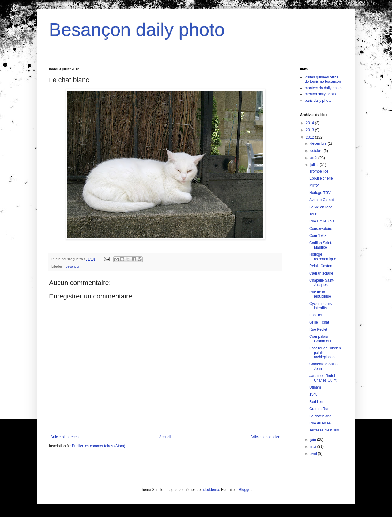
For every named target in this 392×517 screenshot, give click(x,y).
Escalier (315, 315)
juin (313, 439)
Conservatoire (320, 228)
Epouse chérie (321, 178)
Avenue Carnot (321, 200)
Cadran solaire (321, 273)
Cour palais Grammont (320, 338)
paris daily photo (318, 100)
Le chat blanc (320, 416)
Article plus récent (65, 437)
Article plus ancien (265, 437)
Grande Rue (319, 409)
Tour (312, 214)
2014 (310, 123)
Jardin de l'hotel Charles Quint (322, 378)
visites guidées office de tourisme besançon (323, 79)
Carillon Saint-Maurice (320, 245)
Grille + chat (319, 322)
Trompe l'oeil (319, 171)
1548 (313, 394)
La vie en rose (320, 207)
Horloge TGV (320, 193)
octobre (316, 151)
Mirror (314, 185)
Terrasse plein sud (324, 430)
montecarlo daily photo (323, 88)
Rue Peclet (318, 329)
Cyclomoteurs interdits (320, 306)
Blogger (245, 490)
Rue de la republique (320, 294)
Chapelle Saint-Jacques (321, 282)
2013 (310, 130)
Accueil (165, 437)
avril (314, 453)
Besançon (73, 266)
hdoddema (210, 490)
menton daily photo (320, 94)
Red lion (316, 402)
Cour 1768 (317, 236)
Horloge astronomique (322, 256)
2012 (310, 137)
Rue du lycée (320, 423)
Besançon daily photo (137, 29)
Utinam (315, 387)
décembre (319, 143)
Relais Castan (320, 266)
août (314, 158)
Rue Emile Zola (321, 221)
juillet (315, 165)
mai (313, 446)
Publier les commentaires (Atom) (98, 446)
